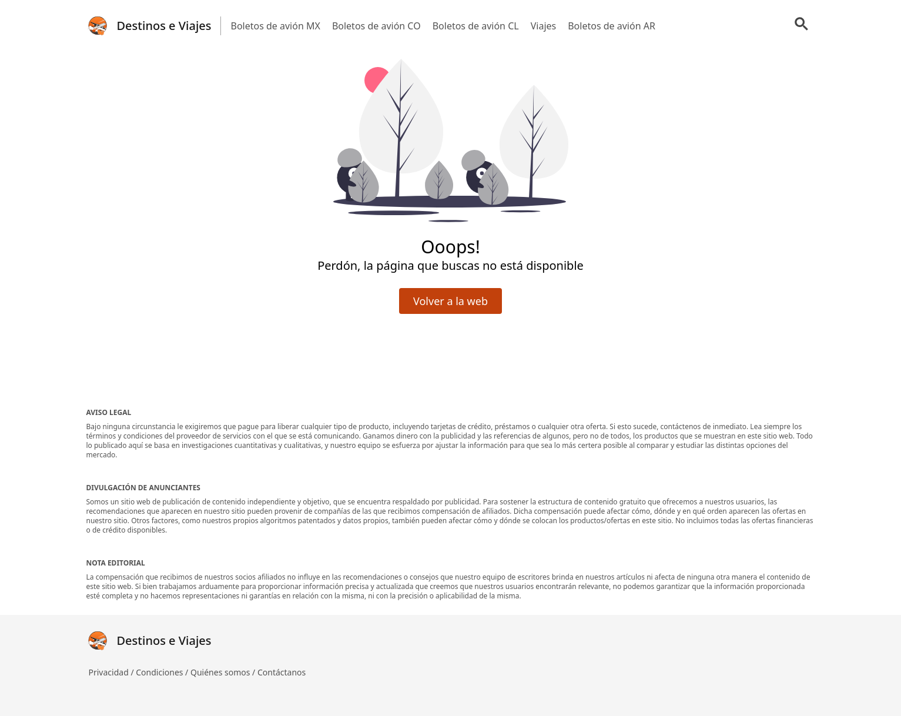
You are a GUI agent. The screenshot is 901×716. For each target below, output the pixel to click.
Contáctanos (281, 672)
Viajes (544, 25)
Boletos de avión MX (275, 25)
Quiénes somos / (223, 672)
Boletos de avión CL (476, 25)
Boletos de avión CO (376, 25)
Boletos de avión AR (611, 25)
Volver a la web (450, 301)
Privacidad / (112, 672)
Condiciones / (163, 672)
